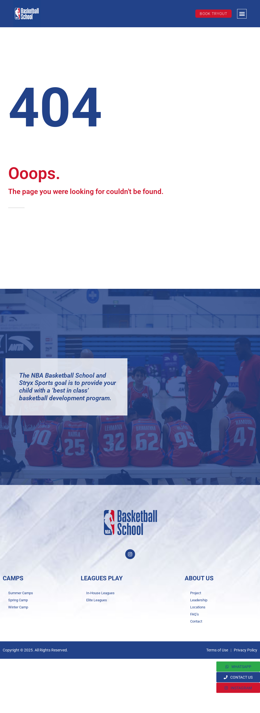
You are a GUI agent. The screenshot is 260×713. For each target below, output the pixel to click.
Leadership (198, 600)
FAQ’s (194, 614)
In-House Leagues (100, 593)
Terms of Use (217, 650)
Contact (196, 621)
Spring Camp (18, 600)
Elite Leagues (96, 600)
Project (195, 593)
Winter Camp (18, 607)
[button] (242, 14)
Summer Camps (20, 593)
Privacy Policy (245, 650)
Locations (197, 607)
